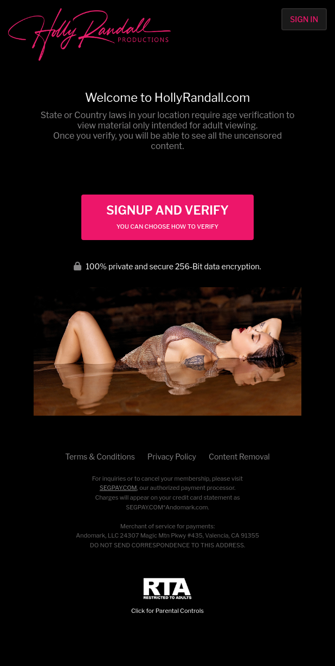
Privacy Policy (171, 456)
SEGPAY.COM (118, 488)
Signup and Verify (167, 216)
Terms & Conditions (99, 456)
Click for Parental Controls (167, 596)
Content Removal (239, 456)
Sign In (304, 19)
